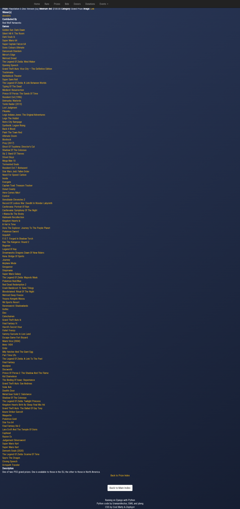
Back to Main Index (120, 487)
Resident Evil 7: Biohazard (14, 167)
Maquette (7, 415)
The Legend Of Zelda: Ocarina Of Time (20, 454)
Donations (90, 3)
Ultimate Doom (9, 136)
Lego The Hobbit (10, 118)
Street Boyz (8, 157)
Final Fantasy (8, 362)
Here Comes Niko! (11, 192)
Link (92, 8)
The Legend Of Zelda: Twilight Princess (21, 401)
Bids (67, 3)
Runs (47, 3)
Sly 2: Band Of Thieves (13, 153)
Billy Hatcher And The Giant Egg (17, 351)
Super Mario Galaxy (11, 273)
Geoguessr (7, 266)
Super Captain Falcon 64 (14, 44)
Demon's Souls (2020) (13, 450)
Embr (4, 348)
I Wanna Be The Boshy (13, 213)
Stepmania (7, 270)
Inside (5, 178)
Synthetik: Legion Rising (13, 125)
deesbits (6, 15)
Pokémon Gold (9, 419)
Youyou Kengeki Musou (13, 298)
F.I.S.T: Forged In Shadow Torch (17, 238)
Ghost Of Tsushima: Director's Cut (18, 146)
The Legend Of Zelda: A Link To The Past (22, 358)
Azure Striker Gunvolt (12, 411)
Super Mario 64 (9, 40)
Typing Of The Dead (12, 86)
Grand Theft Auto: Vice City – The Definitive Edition (27, 68)
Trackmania (7, 72)
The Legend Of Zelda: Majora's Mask (20, 277)
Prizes (57, 3)
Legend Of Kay (9, 249)
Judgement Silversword (13, 440)
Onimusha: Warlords (11, 100)
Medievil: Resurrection (13, 90)
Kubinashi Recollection (13, 217)
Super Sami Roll (10, 79)
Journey (6, 259)
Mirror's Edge (8, 54)
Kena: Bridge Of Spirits (13, 256)
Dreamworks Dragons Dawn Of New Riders (23, 252)
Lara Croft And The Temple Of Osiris (19, 429)
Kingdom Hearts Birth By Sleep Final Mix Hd (23, 404)
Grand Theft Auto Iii (11, 319)
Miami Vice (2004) (11, 341)
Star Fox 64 (8, 422)
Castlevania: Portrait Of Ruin (15, 206)
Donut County (8, 189)
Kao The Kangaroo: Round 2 (15, 242)
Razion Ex (7, 436)
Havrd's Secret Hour (12, 327)
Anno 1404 (7, 344)
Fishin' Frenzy (8, 330)
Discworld (7, 369)
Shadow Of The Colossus (14, 150)
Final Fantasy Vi (9, 323)
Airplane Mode (9, 263)
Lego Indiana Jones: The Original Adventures (23, 114)
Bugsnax (6, 245)
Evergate (6, 182)
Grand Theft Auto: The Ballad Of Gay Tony (22, 408)
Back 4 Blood (8, 128)
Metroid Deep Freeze (12, 295)
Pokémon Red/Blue (11, 281)
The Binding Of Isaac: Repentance (18, 379)
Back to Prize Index (120, 475)
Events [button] (104, 3)
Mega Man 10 (9, 160)
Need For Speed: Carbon (14, 174)
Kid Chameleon (9, 376)
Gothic (5, 309)
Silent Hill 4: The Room (13, 33)
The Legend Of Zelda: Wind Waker (18, 61)
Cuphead (6, 433)
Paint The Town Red (12, 132)
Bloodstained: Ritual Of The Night (18, 291)
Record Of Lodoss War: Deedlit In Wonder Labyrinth (27, 203)
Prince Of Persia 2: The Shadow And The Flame (25, 373)
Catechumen (8, 316)
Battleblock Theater (12, 75)
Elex (4, 312)
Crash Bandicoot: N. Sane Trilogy (18, 288)
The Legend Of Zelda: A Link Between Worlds (24, 82)
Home (37, 3)
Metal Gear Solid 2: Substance (16, 394)
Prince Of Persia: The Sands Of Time (20, 93)
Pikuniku (6, 111)
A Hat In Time (9, 224)
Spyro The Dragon (11, 457)
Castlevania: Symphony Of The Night (19, 210)
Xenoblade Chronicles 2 (13, 199)
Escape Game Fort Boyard (15, 337)
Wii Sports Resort (10, 302)
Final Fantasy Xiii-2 (11, 425)
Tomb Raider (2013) (12, 104)
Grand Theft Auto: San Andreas (17, 383)
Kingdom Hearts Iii (11, 220)
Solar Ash (6, 387)
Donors (77, 3)
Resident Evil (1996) (12, 97)
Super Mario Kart (10, 443)
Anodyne (6, 365)
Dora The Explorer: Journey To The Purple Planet (26, 227)
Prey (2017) (8, 143)
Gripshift (6, 235)
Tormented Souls (10, 164)
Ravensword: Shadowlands (15, 305)
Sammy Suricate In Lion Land (16, 334)
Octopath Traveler (11, 464)
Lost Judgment (9, 107)
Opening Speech (10, 65)
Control (5, 196)
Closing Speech (9, 461)
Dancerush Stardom (12, 51)
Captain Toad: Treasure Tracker (17, 185)
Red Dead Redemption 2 (14, 284)
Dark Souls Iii (8, 36)
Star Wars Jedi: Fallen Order (15, 171)
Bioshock (6, 139)
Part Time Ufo (9, 355)
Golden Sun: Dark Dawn (13, 29)
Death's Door (8, 390)
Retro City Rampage (12, 121)
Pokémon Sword (10, 231)
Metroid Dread (9, 58)
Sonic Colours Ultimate (13, 47)
